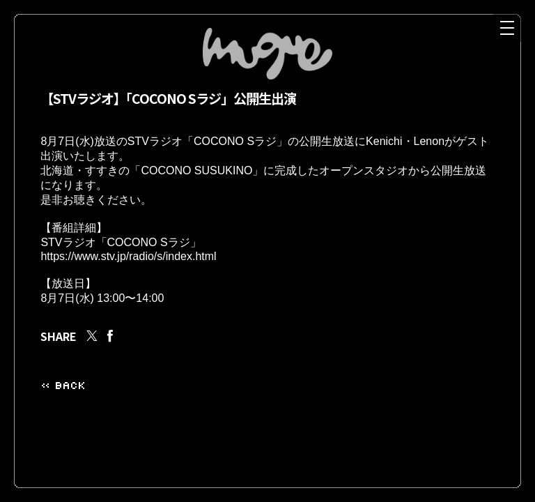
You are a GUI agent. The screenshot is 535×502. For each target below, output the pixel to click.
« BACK (62, 404)
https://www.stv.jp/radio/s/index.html (128, 270)
